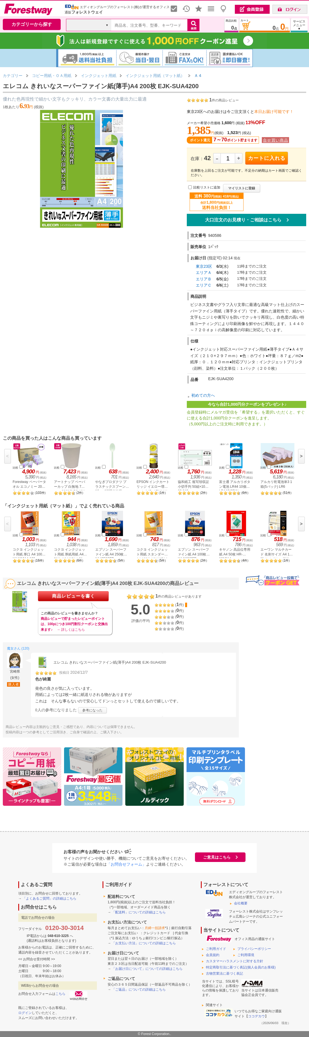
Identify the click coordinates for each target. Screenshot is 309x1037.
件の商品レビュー (224, 100)
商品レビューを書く (73, 596)
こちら (60, 994)
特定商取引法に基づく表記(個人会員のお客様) (241, 967)
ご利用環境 (245, 955)
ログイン (25, 1013)
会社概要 (240, 903)
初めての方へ (203, 395)
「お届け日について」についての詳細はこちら (147, 969)
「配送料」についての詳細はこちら (139, 912)
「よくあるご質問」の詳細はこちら (49, 898)
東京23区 (204, 266)
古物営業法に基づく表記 (224, 973)
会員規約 (212, 955)
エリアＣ (204, 285)
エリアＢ (204, 279)
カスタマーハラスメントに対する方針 (234, 961)
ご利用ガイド (216, 949)
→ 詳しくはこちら (71, 630)
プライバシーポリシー (254, 949)
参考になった (92, 710)
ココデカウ (256, 1016)
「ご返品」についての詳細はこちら (139, 989)
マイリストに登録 (241, 188)
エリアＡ (204, 272)
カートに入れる (266, 158)
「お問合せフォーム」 (126, 864)
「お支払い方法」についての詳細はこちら (144, 943)
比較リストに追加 (206, 187)
